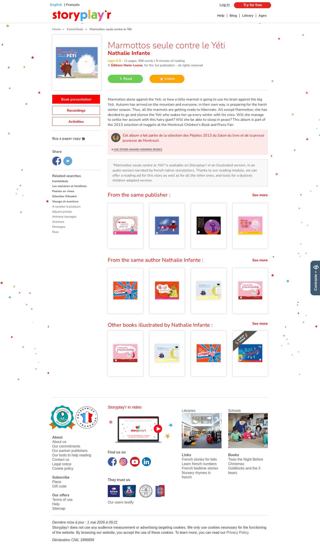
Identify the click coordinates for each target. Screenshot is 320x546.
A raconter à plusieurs (66, 207)
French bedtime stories (200, 468)
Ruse (55, 232)
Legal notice (61, 464)
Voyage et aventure (65, 201)
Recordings (76, 110)
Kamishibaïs (60, 181)
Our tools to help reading (71, 455)
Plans (56, 482)
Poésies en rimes (63, 191)
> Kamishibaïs (72, 29)
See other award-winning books (137, 149)
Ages (262, 15)
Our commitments (66, 446)
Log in (225, 4)
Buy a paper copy (68, 138)
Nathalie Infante (129, 53)
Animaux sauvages (64, 217)
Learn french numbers (199, 464)
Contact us (60, 459)
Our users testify (121, 502)
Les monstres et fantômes (69, 186)
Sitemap (58, 508)
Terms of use (62, 500)
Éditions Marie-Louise (127, 65)
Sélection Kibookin (64, 196)
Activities (76, 121)
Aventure (58, 222)
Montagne (58, 227)
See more (260, 195)
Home (56, 29)
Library (247, 15)
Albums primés (62, 212)
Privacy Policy (237, 532)
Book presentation (76, 99)
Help (220, 15)
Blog (233, 15)
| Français (71, 4)
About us (59, 442)
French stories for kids (199, 459)
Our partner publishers (70, 451)
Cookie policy (62, 468)
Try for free (252, 5)
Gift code (59, 486)
